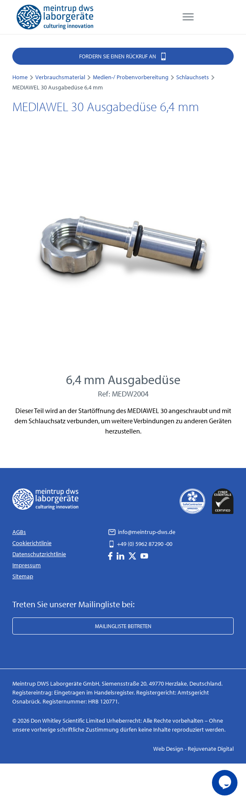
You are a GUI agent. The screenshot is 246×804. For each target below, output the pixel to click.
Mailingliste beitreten (123, 626)
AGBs (19, 532)
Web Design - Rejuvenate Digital (193, 748)
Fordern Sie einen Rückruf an (123, 56)
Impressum (26, 565)
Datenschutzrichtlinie (39, 554)
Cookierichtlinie (31, 543)
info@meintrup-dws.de (141, 532)
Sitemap (22, 576)
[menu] (188, 17)
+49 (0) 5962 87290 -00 (140, 544)
